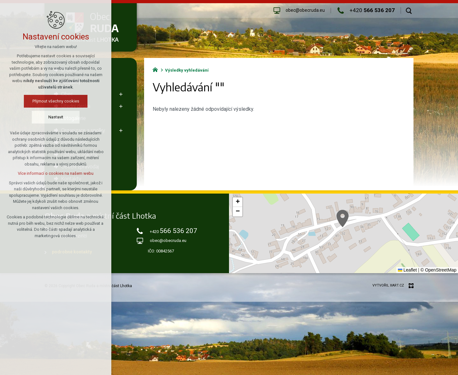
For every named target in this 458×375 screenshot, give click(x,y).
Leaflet (407, 269)
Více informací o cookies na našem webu (56, 173)
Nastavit (55, 117)
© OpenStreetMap (438, 269)
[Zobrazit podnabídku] (120, 94)
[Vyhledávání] (409, 10)
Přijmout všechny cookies (55, 101)
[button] (343, 218)
